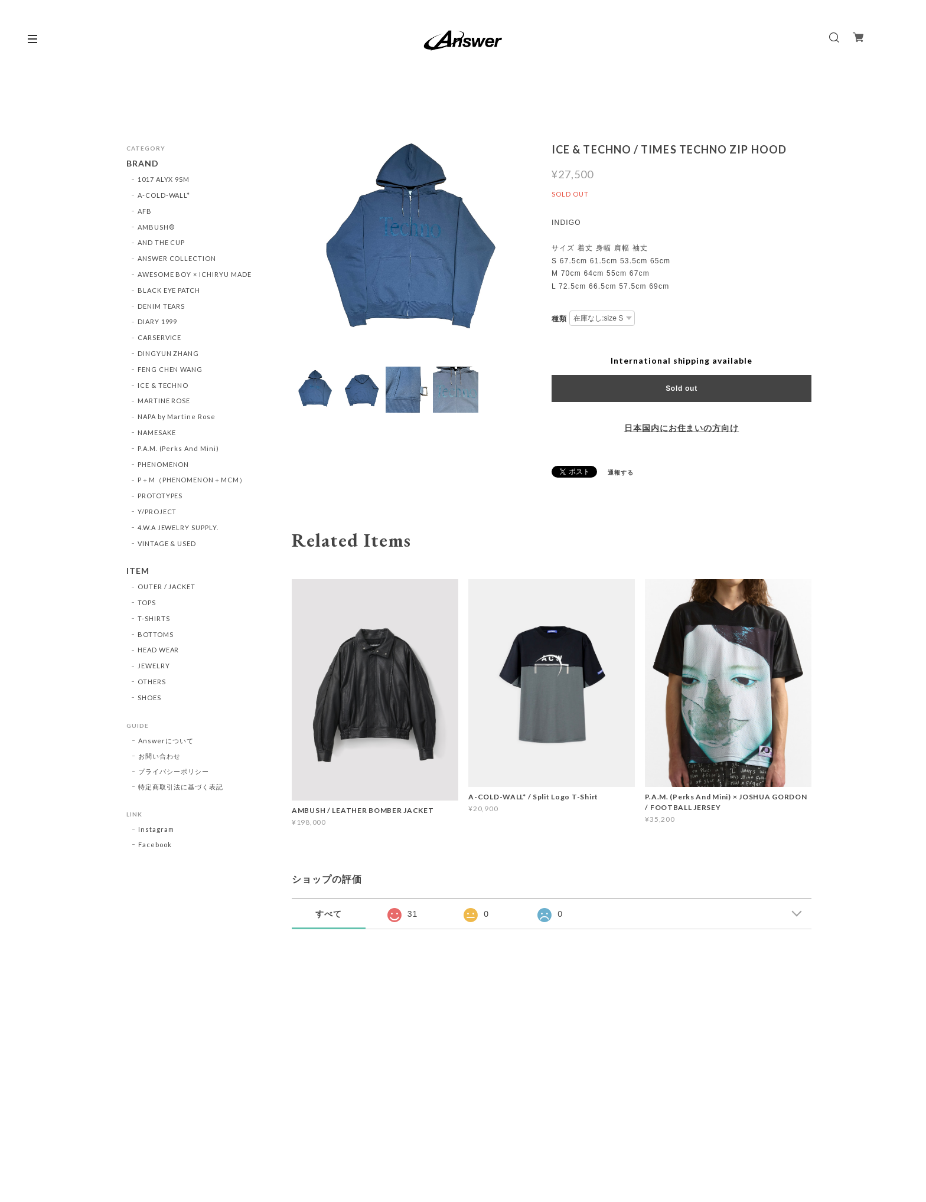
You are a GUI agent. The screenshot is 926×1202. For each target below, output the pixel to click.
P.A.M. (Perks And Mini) (178, 448)
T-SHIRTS (154, 618)
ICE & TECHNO (163, 385)
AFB (145, 211)
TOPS (147, 602)
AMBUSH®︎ (156, 227)
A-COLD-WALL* (164, 195)
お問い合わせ (159, 756)
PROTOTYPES (160, 495)
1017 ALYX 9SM (164, 179)
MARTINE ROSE (164, 400)
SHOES (149, 697)
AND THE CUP (161, 242)
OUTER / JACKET (166, 586)
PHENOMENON (164, 464)
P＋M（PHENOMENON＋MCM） (192, 480)
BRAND (142, 163)
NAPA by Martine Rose (177, 416)
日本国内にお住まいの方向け (681, 428)
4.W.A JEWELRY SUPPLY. (178, 527)
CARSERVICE (160, 337)
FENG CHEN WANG (170, 369)
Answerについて (166, 740)
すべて (328, 914)
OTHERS (152, 681)
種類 (559, 319)
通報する (621, 472)
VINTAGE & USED (167, 543)
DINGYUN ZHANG (168, 353)
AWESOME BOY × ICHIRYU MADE (195, 274)
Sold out (681, 388)
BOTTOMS (156, 634)
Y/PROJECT (157, 511)
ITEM (137, 571)
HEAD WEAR (159, 650)
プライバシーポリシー (173, 771)
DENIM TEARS (161, 306)
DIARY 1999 (158, 321)
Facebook (155, 844)
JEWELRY (154, 665)
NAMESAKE (157, 432)
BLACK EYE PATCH (169, 290)
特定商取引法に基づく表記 (180, 787)
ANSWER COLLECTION (177, 258)
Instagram (156, 829)
